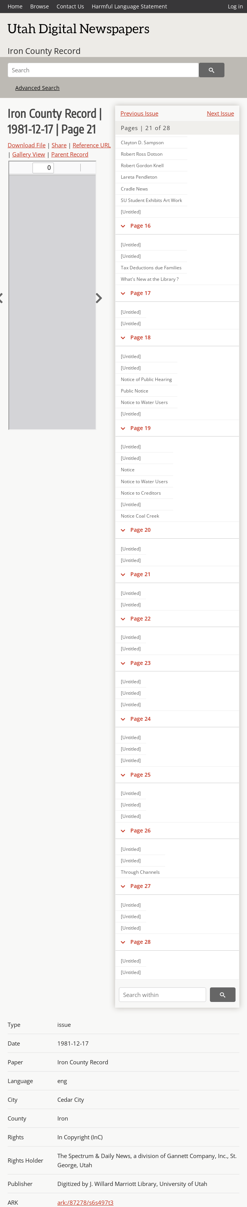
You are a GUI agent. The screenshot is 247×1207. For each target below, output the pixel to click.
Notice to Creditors (141, 493)
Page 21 (140, 574)
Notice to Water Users (144, 402)
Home (15, 6)
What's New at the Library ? (150, 279)
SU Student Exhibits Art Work (151, 200)
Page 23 (140, 662)
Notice (128, 469)
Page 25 (140, 774)
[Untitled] (131, 211)
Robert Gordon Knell (142, 165)
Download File (27, 145)
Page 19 (140, 428)
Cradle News (134, 189)
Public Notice (134, 391)
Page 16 (140, 225)
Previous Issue (139, 113)
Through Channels (140, 872)
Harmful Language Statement (129, 6)
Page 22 (140, 618)
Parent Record (69, 154)
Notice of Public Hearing (146, 379)
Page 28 (140, 941)
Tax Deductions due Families (151, 267)
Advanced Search (37, 87)
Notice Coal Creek (140, 516)
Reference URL (92, 145)
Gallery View (28, 154)
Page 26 (140, 830)
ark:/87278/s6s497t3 (85, 1202)
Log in (235, 6)
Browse (39, 6)
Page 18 (140, 337)
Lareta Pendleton (139, 177)
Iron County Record (44, 51)
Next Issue (220, 113)
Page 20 (140, 529)
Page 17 (140, 292)
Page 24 (140, 718)
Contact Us (70, 6)
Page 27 (140, 885)
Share (59, 145)
